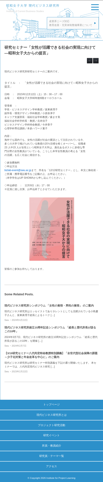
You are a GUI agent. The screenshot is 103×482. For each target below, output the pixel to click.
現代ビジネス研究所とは (52, 414)
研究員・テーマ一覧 (51, 456)
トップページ (51, 404)
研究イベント (51, 435)
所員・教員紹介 (51, 445)
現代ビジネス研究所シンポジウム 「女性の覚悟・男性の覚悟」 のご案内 (49, 305)
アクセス (51, 466)
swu (6, 320)
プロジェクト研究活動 (51, 425)
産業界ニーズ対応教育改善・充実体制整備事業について (70, 23)
